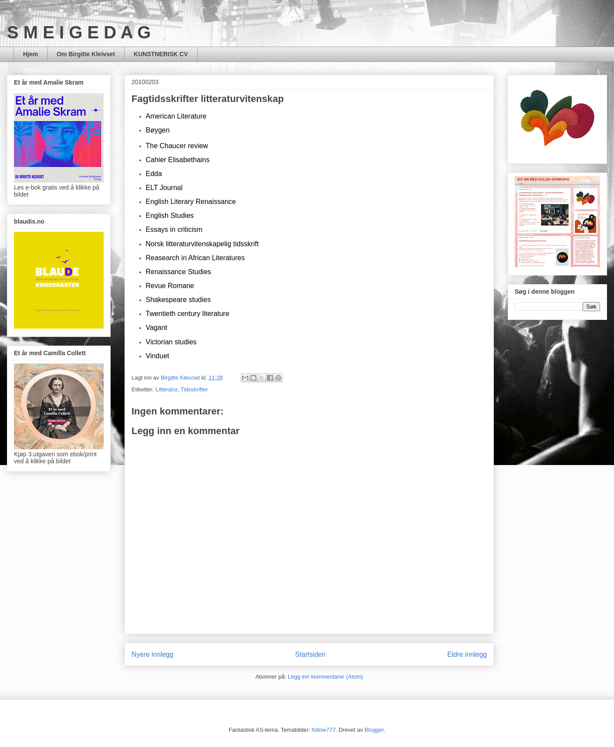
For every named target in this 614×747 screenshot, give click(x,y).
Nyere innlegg (152, 654)
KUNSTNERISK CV (161, 54)
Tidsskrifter (194, 389)
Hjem (30, 54)
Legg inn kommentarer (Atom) (325, 676)
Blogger (374, 730)
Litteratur (166, 389)
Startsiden (310, 654)
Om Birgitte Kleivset (86, 54)
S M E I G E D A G (79, 32)
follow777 (324, 730)
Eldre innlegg (467, 654)
